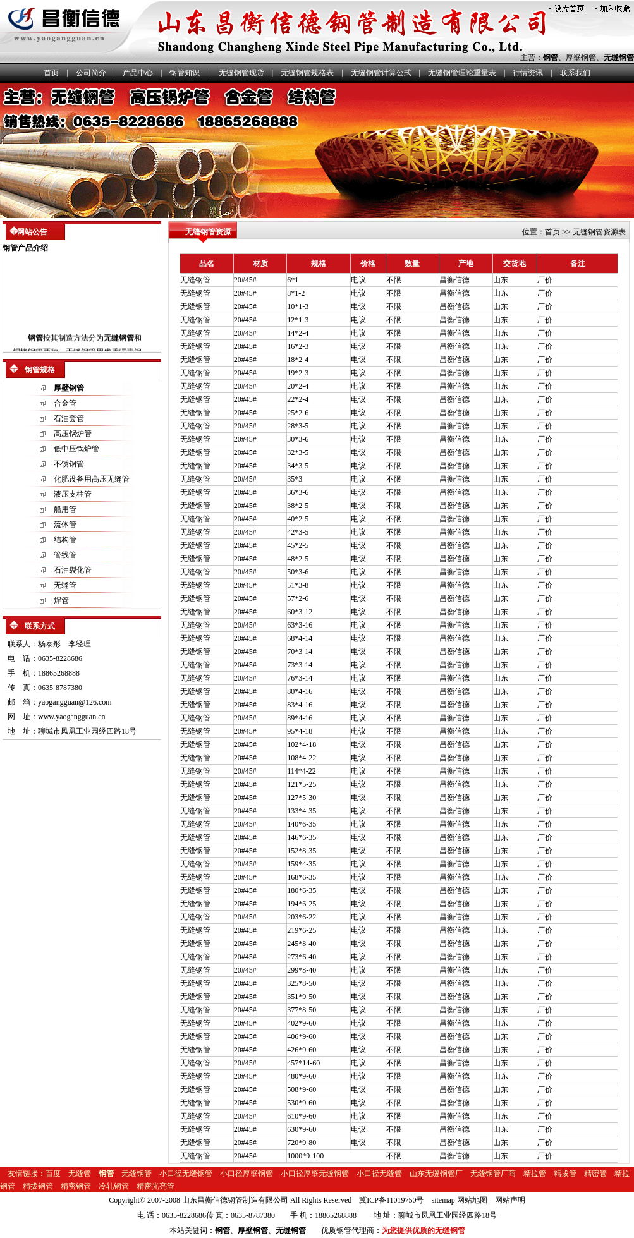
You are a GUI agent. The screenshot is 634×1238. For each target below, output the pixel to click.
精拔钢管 (38, 1186)
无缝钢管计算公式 (381, 72)
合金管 (65, 403)
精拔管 (565, 1173)
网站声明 (510, 1200)
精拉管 (534, 1173)
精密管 (595, 1173)
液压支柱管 (73, 494)
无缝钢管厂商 (493, 1173)
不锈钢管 (69, 463)
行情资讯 (528, 72)
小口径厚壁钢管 (246, 1173)
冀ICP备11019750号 (391, 1200)
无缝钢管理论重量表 (462, 72)
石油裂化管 (73, 570)
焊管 (61, 600)
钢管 (550, 57)
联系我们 (575, 72)
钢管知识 (184, 72)
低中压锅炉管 (76, 448)
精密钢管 (76, 1186)
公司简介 (91, 72)
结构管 (65, 539)
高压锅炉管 (73, 433)
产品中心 (138, 72)
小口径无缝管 (379, 1173)
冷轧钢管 (114, 1186)
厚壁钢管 (581, 57)
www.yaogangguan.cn (72, 716)
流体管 (65, 524)
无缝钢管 (619, 57)
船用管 (65, 509)
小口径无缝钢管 (185, 1173)
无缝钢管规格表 (307, 72)
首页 (51, 72)
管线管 (65, 554)
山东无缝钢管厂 (436, 1173)
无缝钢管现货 (241, 72)
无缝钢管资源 (208, 232)
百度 (53, 1173)
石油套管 (69, 418)
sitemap (443, 1200)
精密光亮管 (155, 1186)
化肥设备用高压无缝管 (92, 479)
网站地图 (472, 1200)
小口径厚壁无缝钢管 (315, 1173)
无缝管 (65, 585)
